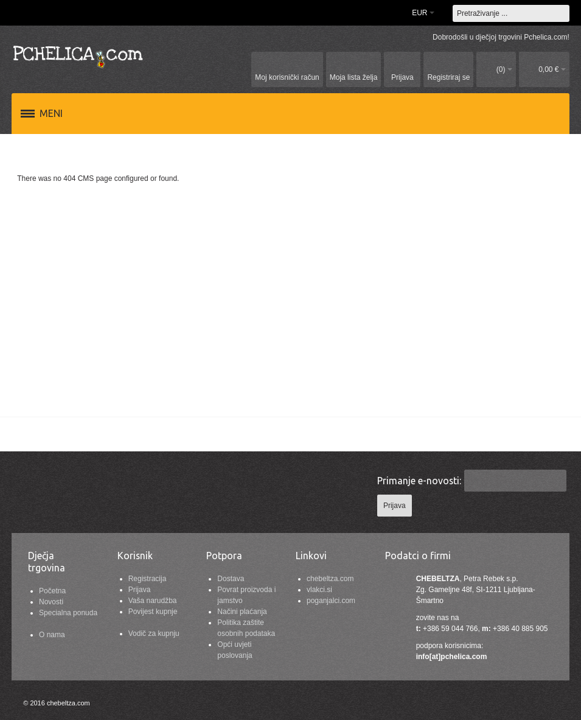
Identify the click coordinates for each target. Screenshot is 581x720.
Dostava (230, 578)
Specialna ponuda (68, 613)
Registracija (147, 578)
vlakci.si (319, 589)
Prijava (139, 589)
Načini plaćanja (241, 611)
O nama (52, 634)
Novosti (51, 602)
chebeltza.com (330, 578)
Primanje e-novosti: (419, 480)
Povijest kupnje (153, 611)
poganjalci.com (331, 600)
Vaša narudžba (152, 600)
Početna (52, 591)
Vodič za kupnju (153, 633)
